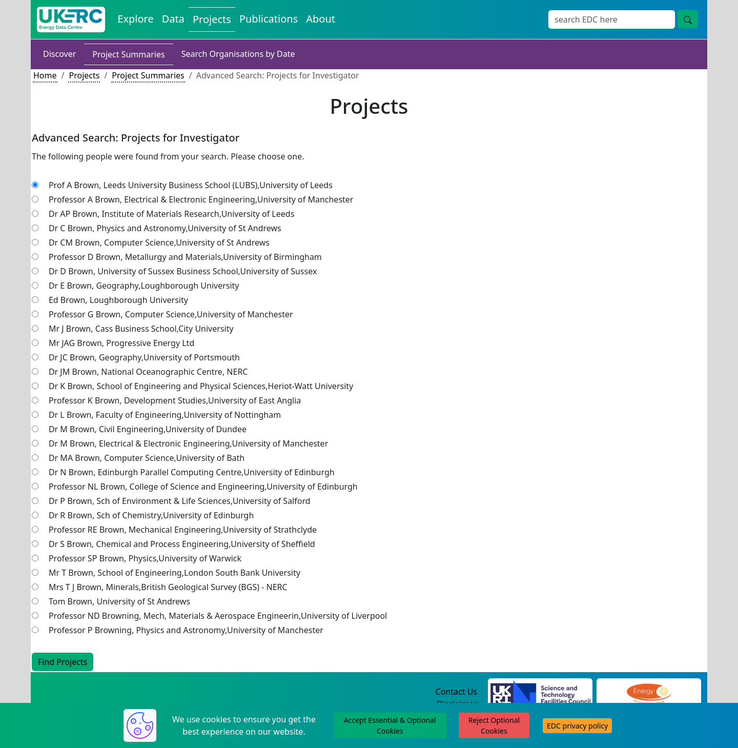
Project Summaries (128, 54)
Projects (84, 75)
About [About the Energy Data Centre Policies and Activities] (320, 19)
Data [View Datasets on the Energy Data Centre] (173, 19)
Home (45, 75)
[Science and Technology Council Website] (540, 692)
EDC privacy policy (577, 726)
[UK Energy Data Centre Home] (71, 19)
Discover (59, 53)
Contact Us (456, 691)
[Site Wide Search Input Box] (611, 19)
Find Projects (62, 662)
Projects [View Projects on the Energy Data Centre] (212, 19)
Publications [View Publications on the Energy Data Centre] (268, 19)
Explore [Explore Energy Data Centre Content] (135, 19)
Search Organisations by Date (238, 53)
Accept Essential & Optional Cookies (390, 725)
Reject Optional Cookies (494, 725)
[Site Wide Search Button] (688, 19)
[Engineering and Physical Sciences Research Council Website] (648, 692)
